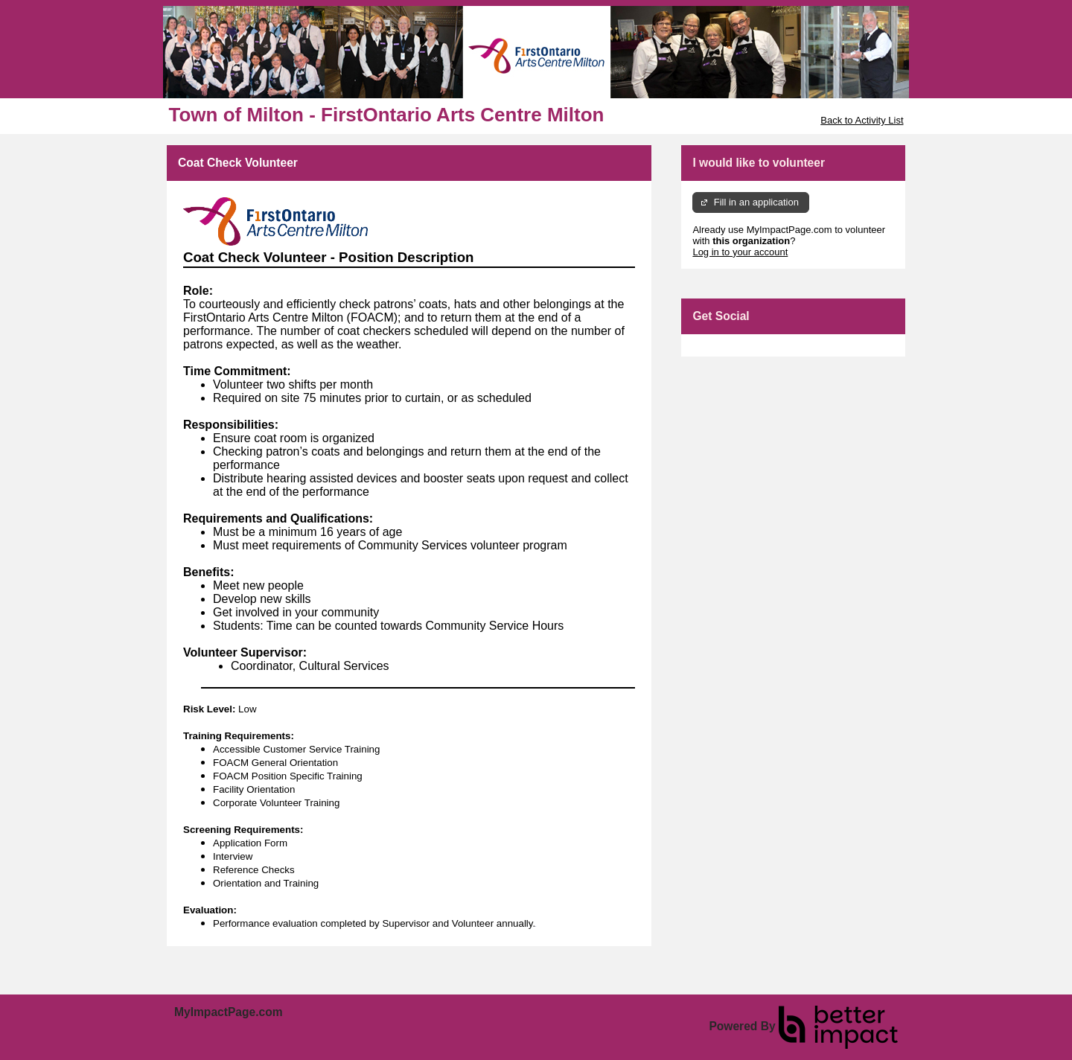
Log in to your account (740, 252)
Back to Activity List (861, 120)
